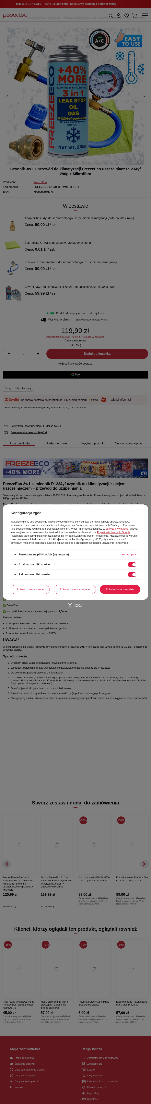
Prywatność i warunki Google (113, 532)
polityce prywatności (117, 528)
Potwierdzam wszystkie (120, 589)
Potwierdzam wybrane (30, 589)
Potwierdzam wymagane (75, 589)
